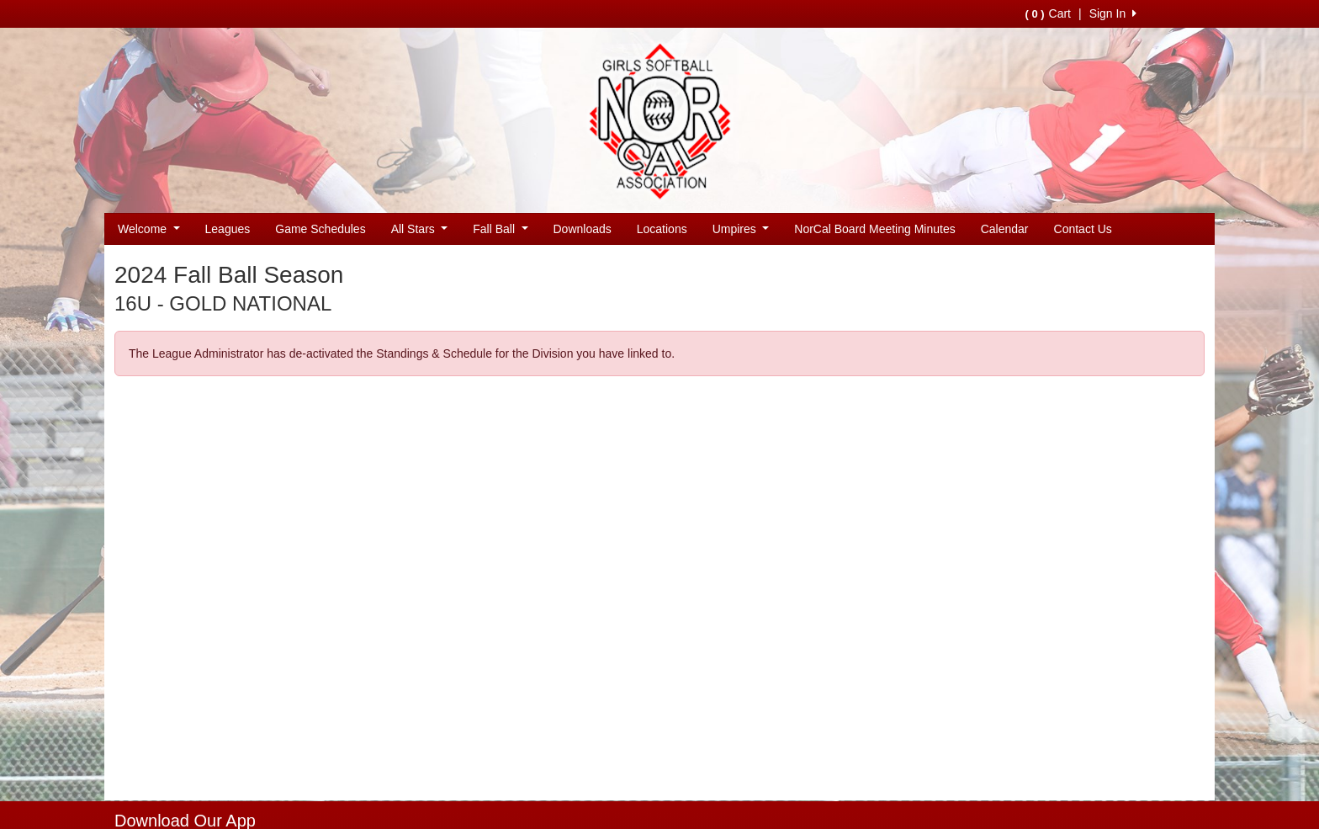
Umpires (741, 229)
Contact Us (1083, 229)
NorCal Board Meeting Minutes (874, 229)
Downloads (583, 229)
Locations (662, 229)
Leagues (228, 229)
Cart (1048, 13)
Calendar (1005, 229)
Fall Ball (500, 229)
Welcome (149, 229)
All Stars (419, 229)
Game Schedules (320, 229)
